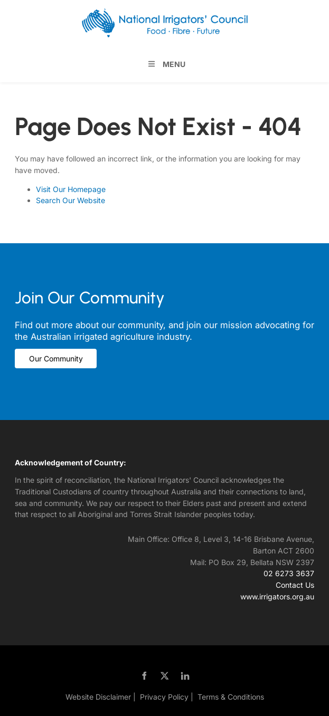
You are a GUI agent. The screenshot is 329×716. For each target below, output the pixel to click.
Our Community (42, 354)
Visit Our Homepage (71, 189)
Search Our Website (70, 200)
